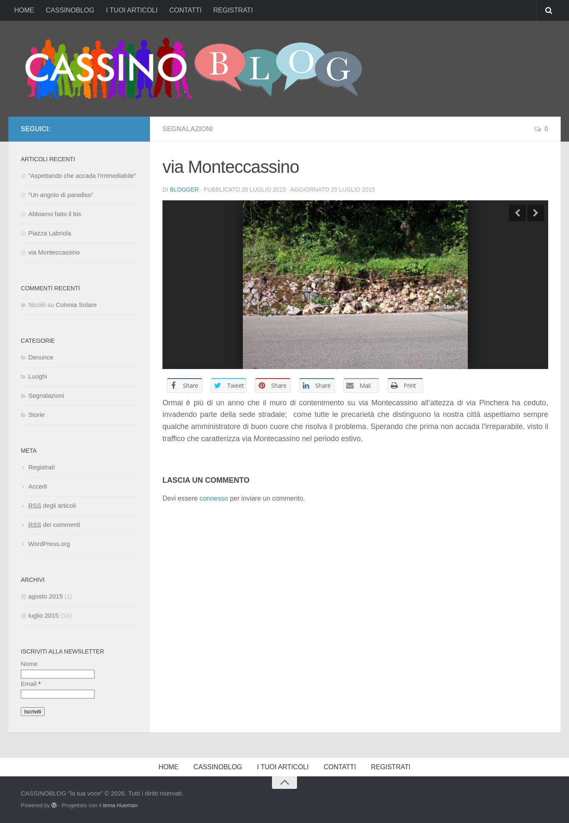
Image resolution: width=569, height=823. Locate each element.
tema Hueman (120, 805)
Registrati (41, 467)
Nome (29, 663)
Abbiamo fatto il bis (54, 213)
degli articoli (52, 505)
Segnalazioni (187, 128)
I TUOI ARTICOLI (131, 10)
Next (535, 213)
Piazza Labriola (49, 233)
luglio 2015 (43, 615)
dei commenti (54, 524)
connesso (214, 498)
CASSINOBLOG (70, 10)
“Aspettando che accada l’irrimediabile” (82, 175)
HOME (24, 10)
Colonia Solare (76, 304)
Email (31, 683)
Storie (36, 414)
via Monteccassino (54, 252)
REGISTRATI (233, 10)
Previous (517, 213)
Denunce (40, 357)
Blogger (184, 189)
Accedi (37, 486)
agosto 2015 (45, 596)
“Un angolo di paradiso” (60, 194)
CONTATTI (185, 10)
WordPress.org (49, 543)
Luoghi (37, 376)
